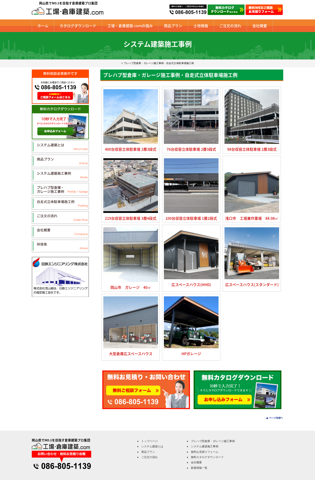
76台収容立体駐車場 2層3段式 (191, 149)
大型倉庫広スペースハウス (130, 353)
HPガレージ (191, 353)
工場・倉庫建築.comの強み (130, 25)
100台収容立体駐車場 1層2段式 (191, 218)
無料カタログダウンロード (207, 457)
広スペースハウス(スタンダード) (252, 284)
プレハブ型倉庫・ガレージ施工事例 (213, 441)
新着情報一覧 (199, 467)
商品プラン (173, 25)
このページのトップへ (271, 418)
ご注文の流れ (230, 25)
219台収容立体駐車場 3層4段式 (130, 218)
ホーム (42, 25)
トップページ (149, 441)
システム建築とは (152, 446)
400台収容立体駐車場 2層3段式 (130, 149)
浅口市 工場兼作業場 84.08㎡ (251, 218)
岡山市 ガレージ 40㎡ (130, 287)
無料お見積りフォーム (204, 451)
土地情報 (200, 25)
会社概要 (259, 25)
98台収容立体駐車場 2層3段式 (252, 149)
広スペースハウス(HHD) (191, 284)
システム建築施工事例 (204, 446)
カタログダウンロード (78, 25)
